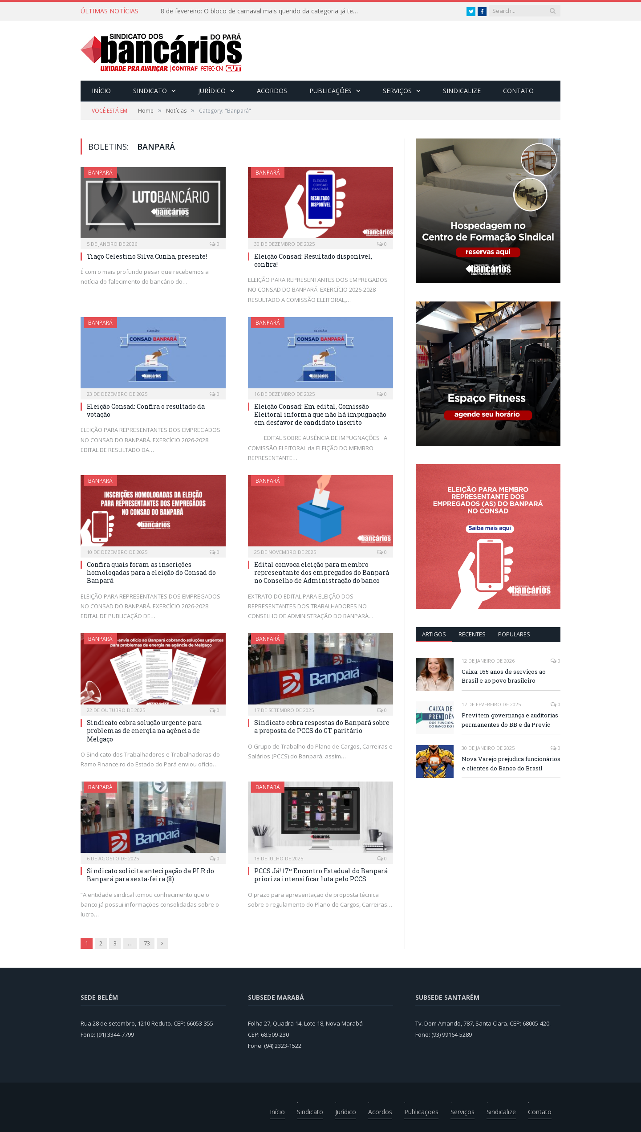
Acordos (272, 90)
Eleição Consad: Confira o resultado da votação (146, 410)
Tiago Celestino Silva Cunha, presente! (147, 256)
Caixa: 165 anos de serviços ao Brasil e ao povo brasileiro (504, 676)
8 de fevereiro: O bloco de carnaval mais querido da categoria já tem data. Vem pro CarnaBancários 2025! (263, 11)
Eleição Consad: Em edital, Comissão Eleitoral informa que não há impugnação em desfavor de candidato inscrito (320, 414)
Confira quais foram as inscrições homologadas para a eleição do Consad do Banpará (151, 572)
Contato (518, 90)
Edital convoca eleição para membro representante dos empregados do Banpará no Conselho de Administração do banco (321, 572)
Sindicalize (462, 90)
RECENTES (472, 634)
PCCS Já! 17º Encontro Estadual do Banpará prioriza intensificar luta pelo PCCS (321, 875)
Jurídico (212, 90)
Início (101, 90)
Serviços (397, 90)
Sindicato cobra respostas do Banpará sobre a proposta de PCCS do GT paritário (321, 726)
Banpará (100, 172)
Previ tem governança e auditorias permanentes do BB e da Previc (510, 720)
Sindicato (150, 90)
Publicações (330, 90)
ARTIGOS (434, 634)
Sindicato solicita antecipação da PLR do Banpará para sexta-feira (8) (150, 875)
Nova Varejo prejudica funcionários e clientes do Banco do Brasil (511, 763)
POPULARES (514, 634)
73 (147, 943)
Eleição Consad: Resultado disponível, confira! (313, 260)
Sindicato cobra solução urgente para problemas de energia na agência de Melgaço (144, 730)
